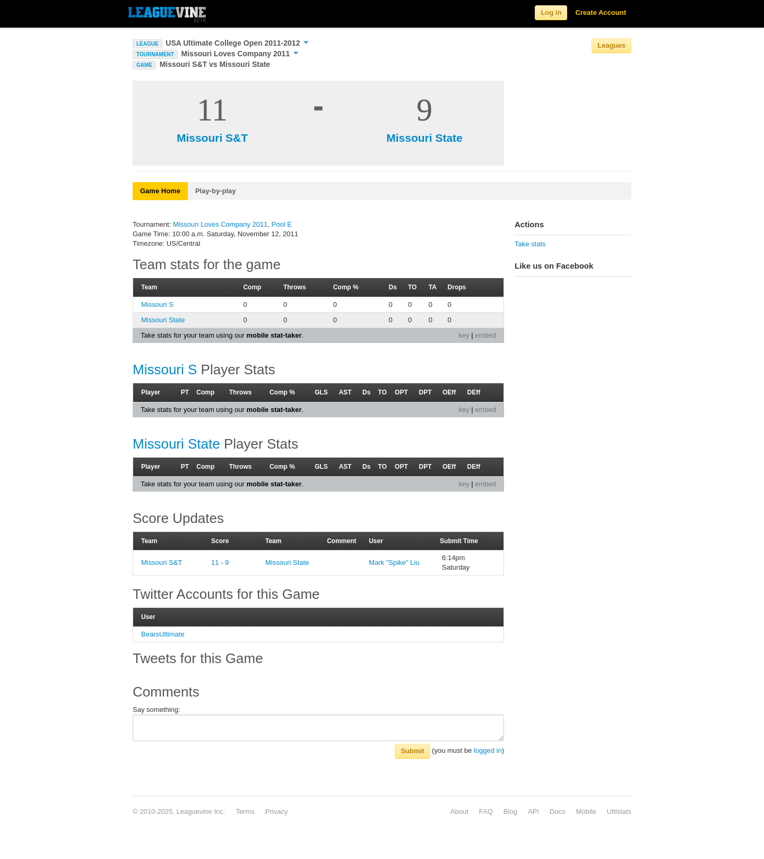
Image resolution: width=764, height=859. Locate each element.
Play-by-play (215, 191)
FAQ (486, 811)
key (463, 335)
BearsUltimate (163, 634)
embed (485, 335)
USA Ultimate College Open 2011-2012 (237, 43)
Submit (412, 751)
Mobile (586, 811)
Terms (245, 811)
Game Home (160, 191)
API (533, 811)
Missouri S (157, 304)
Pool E (282, 224)
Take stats (530, 244)
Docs (558, 811)
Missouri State (424, 138)
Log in (551, 12)
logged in (488, 750)
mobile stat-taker (273, 335)
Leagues (611, 45)
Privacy (276, 811)
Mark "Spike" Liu (394, 562)
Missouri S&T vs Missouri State (215, 64)
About (459, 811)
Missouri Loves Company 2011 (240, 53)
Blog (510, 811)
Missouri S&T (212, 138)
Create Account (600, 12)
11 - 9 (220, 562)
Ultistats (619, 811)
